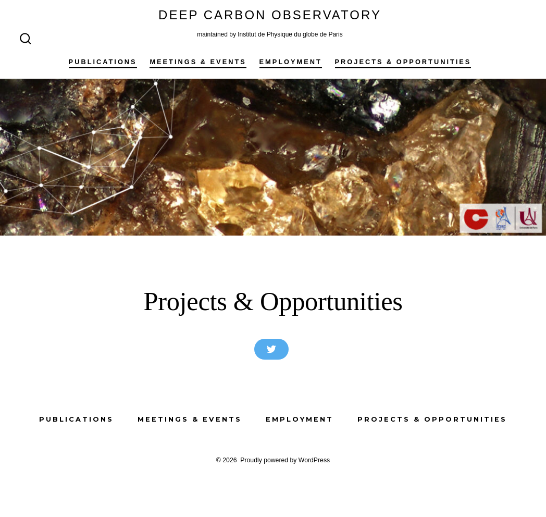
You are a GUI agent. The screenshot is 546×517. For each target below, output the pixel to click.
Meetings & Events (198, 62)
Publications (103, 62)
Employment (290, 62)
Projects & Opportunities (403, 62)
